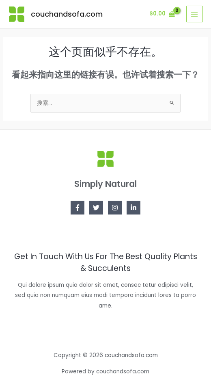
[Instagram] (115, 207)
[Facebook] (77, 207)
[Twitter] (96, 207)
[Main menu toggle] (194, 14)
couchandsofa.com (67, 14)
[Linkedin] (133, 207)
